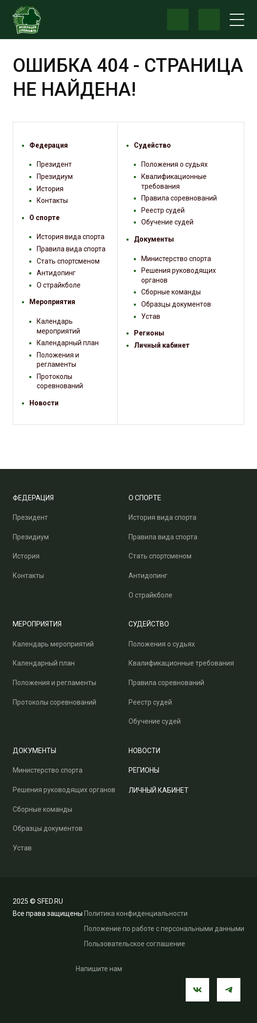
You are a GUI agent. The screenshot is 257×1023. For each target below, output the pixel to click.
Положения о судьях (174, 164)
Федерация (48, 145)
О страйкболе (59, 285)
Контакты (52, 200)
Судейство (152, 145)
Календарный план (68, 343)
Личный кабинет (162, 345)
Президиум (55, 176)
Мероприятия (52, 302)
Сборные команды (171, 292)
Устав (150, 316)
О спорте (44, 218)
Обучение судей (167, 222)
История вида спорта (71, 237)
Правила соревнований (179, 198)
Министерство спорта (176, 259)
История (50, 189)
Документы (154, 239)
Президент (54, 164)
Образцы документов (176, 304)
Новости (44, 403)
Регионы (149, 333)
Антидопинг (56, 273)
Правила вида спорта (71, 249)
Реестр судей (163, 210)
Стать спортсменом (68, 261)
